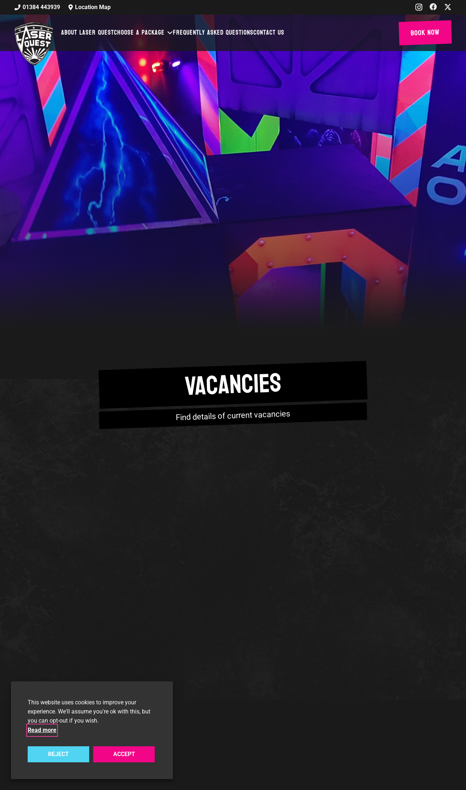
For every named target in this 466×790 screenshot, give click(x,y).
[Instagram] (418, 7)
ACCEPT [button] (124, 754)
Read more (42, 730)
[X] (447, 7)
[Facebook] (433, 7)
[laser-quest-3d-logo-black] (34, 44)
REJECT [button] (58, 754)
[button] (169, 33)
